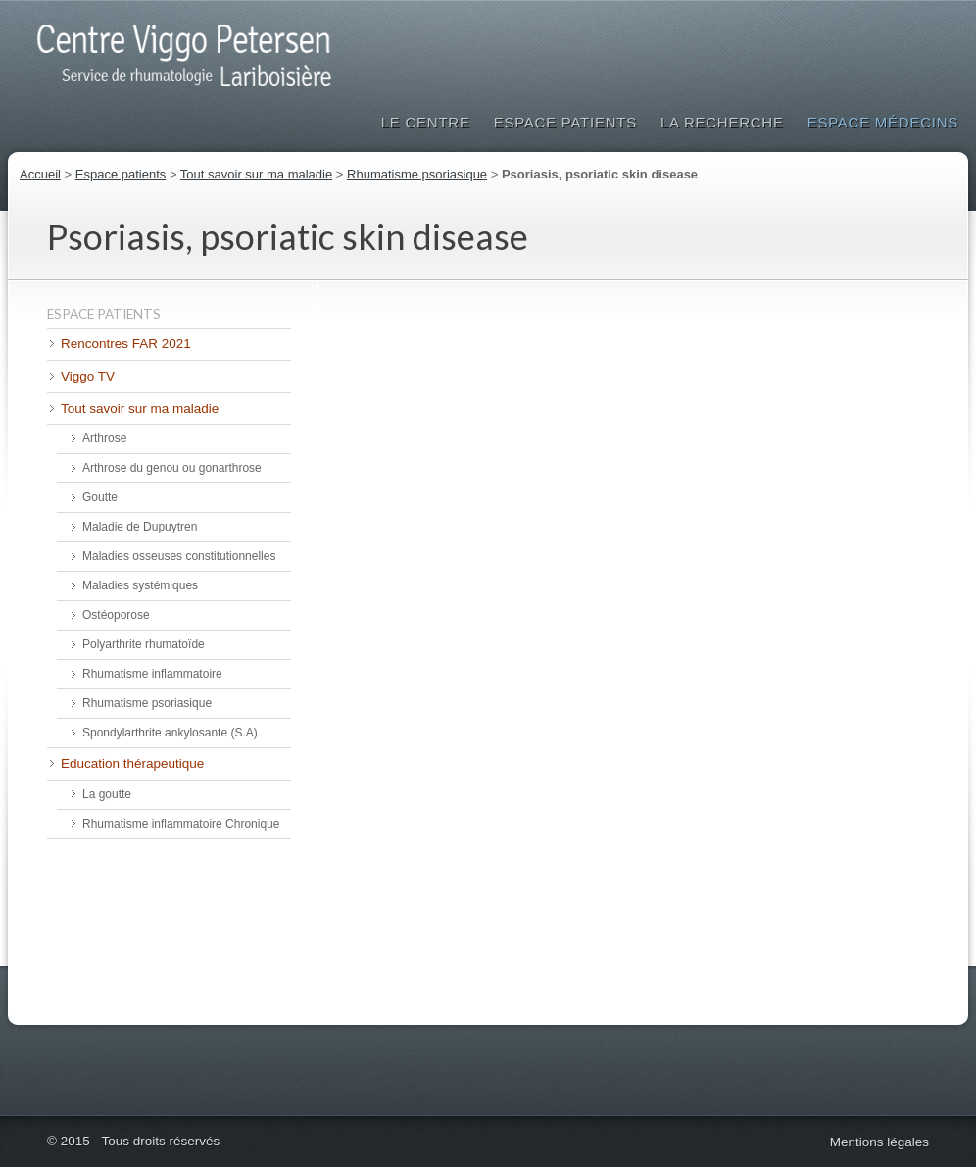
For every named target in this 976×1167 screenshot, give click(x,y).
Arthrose (104, 438)
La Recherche (722, 122)
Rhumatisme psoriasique (417, 174)
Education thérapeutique (132, 763)
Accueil (40, 174)
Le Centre (425, 122)
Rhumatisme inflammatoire (152, 674)
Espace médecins (882, 122)
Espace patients (565, 122)
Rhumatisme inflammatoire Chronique (180, 824)
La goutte (106, 794)
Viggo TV (88, 376)
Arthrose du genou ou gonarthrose (172, 468)
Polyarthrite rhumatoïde (143, 644)
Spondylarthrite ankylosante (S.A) (170, 732)
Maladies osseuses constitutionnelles (178, 556)
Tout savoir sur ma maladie (256, 174)
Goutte (100, 497)
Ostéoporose (116, 615)
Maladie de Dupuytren (139, 526)
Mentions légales (879, 1142)
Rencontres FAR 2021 (126, 343)
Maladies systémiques (140, 585)
